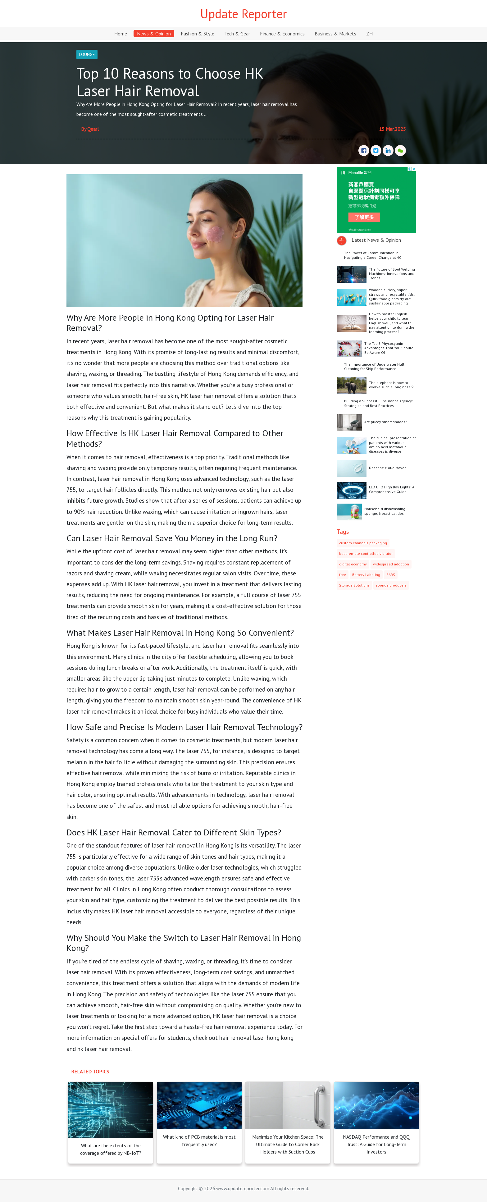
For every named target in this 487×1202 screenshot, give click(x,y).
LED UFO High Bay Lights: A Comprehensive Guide (391, 489)
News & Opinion (154, 33)
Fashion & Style (197, 33)
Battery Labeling (366, 574)
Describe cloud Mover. (387, 467)
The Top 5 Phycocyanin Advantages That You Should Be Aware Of (388, 348)
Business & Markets (335, 33)
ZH (369, 33)
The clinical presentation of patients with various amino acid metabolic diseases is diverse (392, 445)
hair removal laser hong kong (256, 1037)
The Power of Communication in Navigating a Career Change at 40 (372, 254)
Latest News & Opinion (376, 240)
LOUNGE (87, 54)
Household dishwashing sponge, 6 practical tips (384, 510)
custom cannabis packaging (363, 543)
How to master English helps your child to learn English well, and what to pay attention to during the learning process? (391, 323)
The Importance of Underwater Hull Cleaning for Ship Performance (374, 366)
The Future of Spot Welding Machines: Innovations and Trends (392, 274)
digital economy (353, 564)
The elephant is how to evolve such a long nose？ (391, 384)
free (342, 574)
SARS (390, 574)
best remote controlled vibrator (366, 553)
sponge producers (391, 585)
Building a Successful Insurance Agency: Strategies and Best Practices (378, 403)
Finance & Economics (282, 33)
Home (120, 33)
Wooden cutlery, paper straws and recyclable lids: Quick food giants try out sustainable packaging (392, 296)
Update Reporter (243, 14)
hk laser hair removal (103, 1049)
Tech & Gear (237, 33)
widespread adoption (391, 564)
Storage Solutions (354, 585)
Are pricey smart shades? (385, 421)
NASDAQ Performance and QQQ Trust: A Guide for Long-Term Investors (376, 1144)
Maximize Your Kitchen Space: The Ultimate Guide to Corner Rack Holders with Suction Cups (288, 1144)
